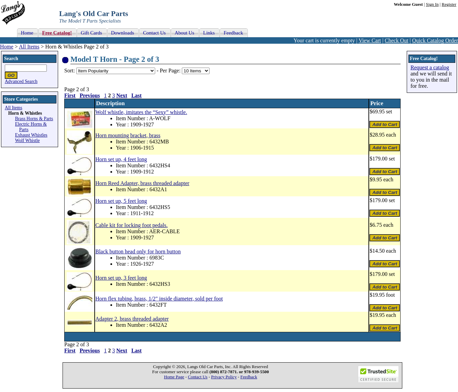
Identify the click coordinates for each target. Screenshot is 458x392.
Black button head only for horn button (138, 251)
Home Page (174, 377)
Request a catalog (429, 67)
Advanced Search (21, 81)
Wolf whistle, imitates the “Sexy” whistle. (141, 112)
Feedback (248, 377)
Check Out (396, 40)
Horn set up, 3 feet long (121, 278)
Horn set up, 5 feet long (121, 201)
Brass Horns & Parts (34, 118)
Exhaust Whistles (31, 135)
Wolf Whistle (27, 140)
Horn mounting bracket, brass (127, 135)
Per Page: (171, 70)
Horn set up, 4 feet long (121, 159)
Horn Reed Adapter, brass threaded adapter (142, 183)
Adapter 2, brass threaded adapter (132, 319)
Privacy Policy (224, 377)
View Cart (370, 40)
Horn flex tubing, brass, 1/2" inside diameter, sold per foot (159, 299)
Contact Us (197, 377)
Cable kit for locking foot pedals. (131, 225)
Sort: (69, 70)
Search (11, 58)
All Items (29, 47)
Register (449, 4)
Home (6, 47)
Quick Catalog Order (435, 40)
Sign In (432, 4)
